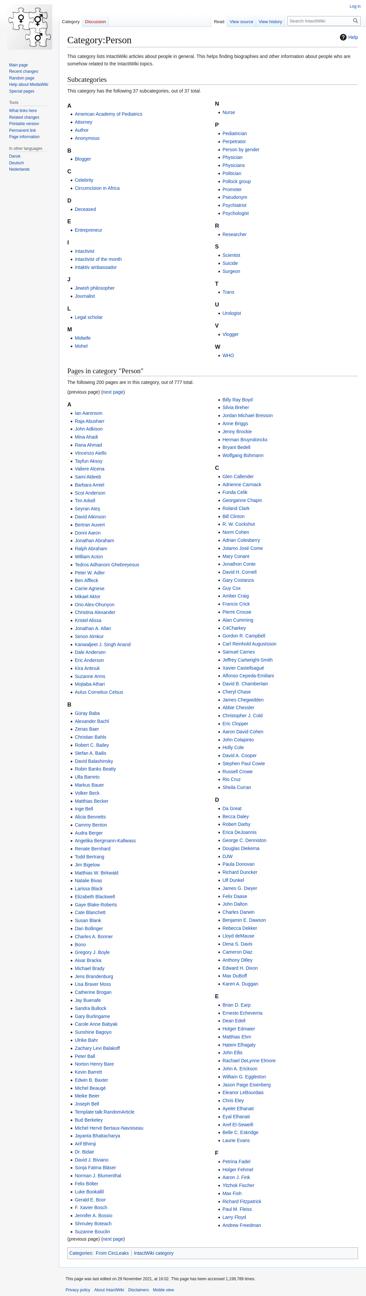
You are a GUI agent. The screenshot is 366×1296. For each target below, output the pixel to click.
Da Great (231, 808)
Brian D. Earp (236, 1005)
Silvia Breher (235, 407)
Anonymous (87, 138)
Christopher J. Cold (242, 715)
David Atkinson (90, 516)
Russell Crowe (237, 771)
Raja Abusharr (89, 421)
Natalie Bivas (88, 880)
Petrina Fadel (236, 1161)
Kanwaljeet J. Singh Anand (103, 644)
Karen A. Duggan (240, 984)
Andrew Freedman (241, 1225)
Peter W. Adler (89, 572)
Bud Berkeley (88, 1120)
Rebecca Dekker (239, 928)
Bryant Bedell (236, 447)
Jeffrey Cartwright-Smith (247, 660)
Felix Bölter (86, 1183)
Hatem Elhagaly (238, 1045)
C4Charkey (234, 628)
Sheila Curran (236, 787)
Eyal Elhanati (236, 1116)
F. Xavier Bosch (91, 1207)
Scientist (231, 255)
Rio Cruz (231, 779)
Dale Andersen (90, 652)
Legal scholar (88, 317)
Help (348, 37)
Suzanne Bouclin (92, 1231)
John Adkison (88, 429)
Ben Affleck (86, 580)
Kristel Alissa (88, 620)
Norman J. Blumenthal (98, 1175)
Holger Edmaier (238, 1028)
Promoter (232, 189)
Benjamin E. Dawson (244, 920)
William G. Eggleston (244, 1076)
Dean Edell (233, 1020)
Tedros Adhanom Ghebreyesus (107, 564)
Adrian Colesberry (241, 540)
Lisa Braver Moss (93, 984)
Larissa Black (88, 888)
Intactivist (84, 251)
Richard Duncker (239, 872)
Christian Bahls (90, 737)
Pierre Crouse (236, 612)
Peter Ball (85, 1056)
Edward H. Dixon (240, 968)
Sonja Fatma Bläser (95, 1167)
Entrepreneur (88, 230)
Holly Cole (233, 747)
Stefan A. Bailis (90, 753)
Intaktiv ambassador (96, 267)
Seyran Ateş (87, 508)
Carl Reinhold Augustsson (249, 643)
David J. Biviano (91, 1160)
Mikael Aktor (87, 596)
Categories (80, 1253)
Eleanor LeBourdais (243, 1092)
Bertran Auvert (90, 524)
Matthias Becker (91, 801)
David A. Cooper (239, 755)
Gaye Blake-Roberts (96, 904)
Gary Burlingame (92, 1016)
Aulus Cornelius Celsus (99, 692)
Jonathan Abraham (94, 540)
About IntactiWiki (109, 1290)
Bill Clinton (233, 516)
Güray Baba (87, 713)
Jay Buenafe (88, 1000)
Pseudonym (234, 197)
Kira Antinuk (87, 668)
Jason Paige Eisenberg (246, 1084)
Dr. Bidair (84, 1151)
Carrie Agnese (89, 588)
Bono (80, 944)
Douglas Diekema (241, 848)
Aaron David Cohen (242, 731)
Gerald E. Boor (90, 1199)
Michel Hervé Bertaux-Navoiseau (109, 1128)
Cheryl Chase (236, 691)
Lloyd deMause (238, 936)
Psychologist (235, 213)
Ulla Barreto (87, 777)
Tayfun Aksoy (88, 461)
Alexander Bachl (92, 721)
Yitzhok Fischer (238, 1185)
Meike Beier (87, 1095)
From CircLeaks (112, 1253)
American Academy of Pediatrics (108, 114)
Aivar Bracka (88, 960)
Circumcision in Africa (97, 188)
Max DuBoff (234, 975)
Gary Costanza (237, 580)
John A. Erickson (239, 1068)
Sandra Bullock (90, 1008)
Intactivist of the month (98, 259)
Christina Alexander (95, 612)
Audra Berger (88, 833)
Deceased (85, 209)
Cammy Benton (91, 825)
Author (81, 130)
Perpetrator (234, 141)
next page (113, 392)
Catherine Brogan (93, 992)
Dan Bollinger (89, 928)
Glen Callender (237, 476)
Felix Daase (234, 896)
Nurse (228, 112)
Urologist (231, 313)
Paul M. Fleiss (237, 1209)
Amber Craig (235, 596)
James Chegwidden (243, 699)
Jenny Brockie (237, 431)
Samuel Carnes (238, 652)
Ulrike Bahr (86, 1040)
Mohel (81, 346)
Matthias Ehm (236, 1036)
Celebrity (84, 180)
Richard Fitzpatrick (241, 1201)
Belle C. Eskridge (240, 1132)
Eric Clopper (235, 723)
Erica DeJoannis (239, 832)
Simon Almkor (89, 636)
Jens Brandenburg (94, 976)
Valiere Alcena (89, 468)
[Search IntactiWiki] (324, 21)
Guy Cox (231, 588)
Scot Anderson (90, 493)
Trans (228, 292)
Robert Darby (236, 824)
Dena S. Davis (237, 944)
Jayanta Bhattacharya (97, 1135)
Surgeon (231, 271)
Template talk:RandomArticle (104, 1112)
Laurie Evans (236, 1140)
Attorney (83, 122)
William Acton (89, 556)
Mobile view (163, 1290)
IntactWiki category (153, 1253)
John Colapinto (237, 739)
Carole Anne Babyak (96, 1024)
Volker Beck (87, 793)
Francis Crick (236, 604)
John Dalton (234, 904)
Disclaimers (138, 1290)
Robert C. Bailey (92, 745)
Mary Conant (235, 556)
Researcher (234, 234)
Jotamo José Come (242, 548)
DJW (227, 856)
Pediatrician (234, 133)
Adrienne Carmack (241, 484)
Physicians (233, 165)
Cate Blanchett (90, 912)
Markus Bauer (89, 785)
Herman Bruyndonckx (245, 439)
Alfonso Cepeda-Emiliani (248, 675)
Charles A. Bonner (94, 936)
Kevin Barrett (88, 1072)
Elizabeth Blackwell (95, 896)
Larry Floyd (234, 1217)
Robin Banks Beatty (95, 769)
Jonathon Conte (238, 564)
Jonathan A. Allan (93, 628)
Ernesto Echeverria (242, 1013)
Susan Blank (88, 920)
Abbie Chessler (238, 707)
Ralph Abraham (91, 548)
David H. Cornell (239, 572)
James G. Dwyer (239, 888)
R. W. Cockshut (238, 524)
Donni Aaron (87, 533)
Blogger (83, 159)
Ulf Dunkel (233, 880)
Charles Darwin (238, 912)
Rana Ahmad (88, 445)
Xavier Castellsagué (243, 668)
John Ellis (232, 1052)
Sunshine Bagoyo (93, 1032)
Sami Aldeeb (88, 477)
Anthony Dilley (237, 960)
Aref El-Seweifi (237, 1124)
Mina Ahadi (86, 437)
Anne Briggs (235, 423)
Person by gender (241, 149)
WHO (228, 355)
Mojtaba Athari (90, 684)
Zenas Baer (87, 729)
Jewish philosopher (95, 288)
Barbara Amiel (89, 485)
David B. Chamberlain (245, 683)
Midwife (82, 338)
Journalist (85, 296)
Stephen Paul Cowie (243, 763)
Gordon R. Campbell (243, 635)
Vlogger (230, 334)
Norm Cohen (235, 532)
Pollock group (236, 181)
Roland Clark (235, 508)
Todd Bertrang (89, 856)
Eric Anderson (89, 660)
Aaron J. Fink (236, 1177)
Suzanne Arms (90, 676)
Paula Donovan (238, 864)
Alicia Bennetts (90, 817)
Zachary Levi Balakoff (97, 1048)
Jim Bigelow (87, 864)
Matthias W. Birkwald (96, 873)
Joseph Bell (87, 1104)
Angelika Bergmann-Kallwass (105, 840)
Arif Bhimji (85, 1143)
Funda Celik (234, 492)
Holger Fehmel (237, 1169)
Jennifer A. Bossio (93, 1215)
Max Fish (231, 1193)
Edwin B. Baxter (91, 1080)
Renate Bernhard (93, 848)
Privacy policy (78, 1290)
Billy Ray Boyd (237, 399)
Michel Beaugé (90, 1088)
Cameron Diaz (237, 952)
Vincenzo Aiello (90, 453)
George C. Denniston (244, 840)
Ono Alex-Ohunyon (94, 604)
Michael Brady (89, 968)
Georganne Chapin (242, 500)
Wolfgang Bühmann (243, 455)
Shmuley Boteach (93, 1223)
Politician (231, 173)
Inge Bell (84, 808)
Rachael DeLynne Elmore (249, 1060)
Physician (232, 157)
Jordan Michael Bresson (247, 415)
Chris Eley (233, 1100)
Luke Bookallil (89, 1191)
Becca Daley (235, 816)
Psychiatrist (234, 205)
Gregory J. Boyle (92, 952)
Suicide (230, 263)
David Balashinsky (94, 761)
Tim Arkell (85, 500)
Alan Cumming (237, 620)
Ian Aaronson (88, 413)
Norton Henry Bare (94, 1064)
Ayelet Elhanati (237, 1108)
